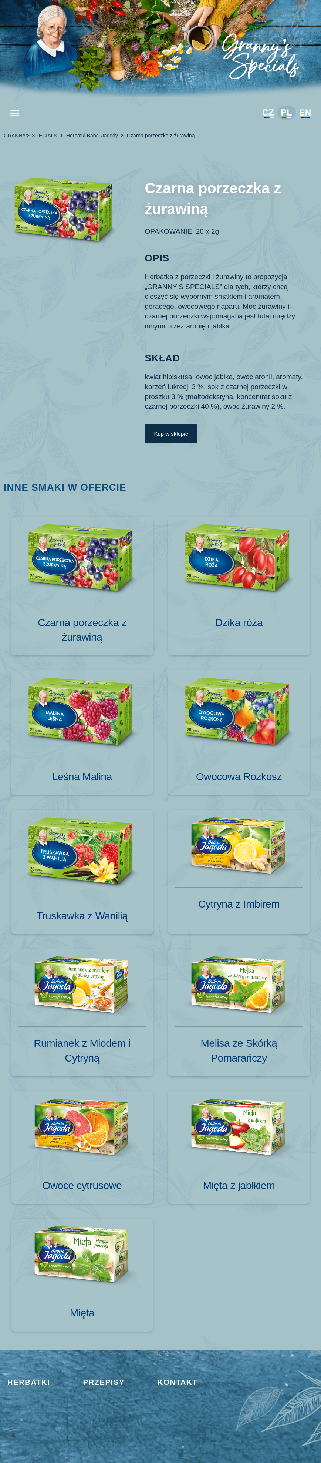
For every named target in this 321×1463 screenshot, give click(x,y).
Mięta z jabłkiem (239, 1185)
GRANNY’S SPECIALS (30, 135)
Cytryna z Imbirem (239, 904)
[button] (14, 113)
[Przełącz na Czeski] (268, 113)
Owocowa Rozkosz (239, 776)
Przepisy (104, 1382)
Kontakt (177, 1382)
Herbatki (28, 1382)
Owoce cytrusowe (82, 1185)
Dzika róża (239, 622)
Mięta (82, 1313)
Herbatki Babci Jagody (92, 135)
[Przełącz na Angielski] (305, 113)
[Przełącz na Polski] (286, 113)
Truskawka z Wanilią (82, 916)
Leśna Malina (82, 776)
